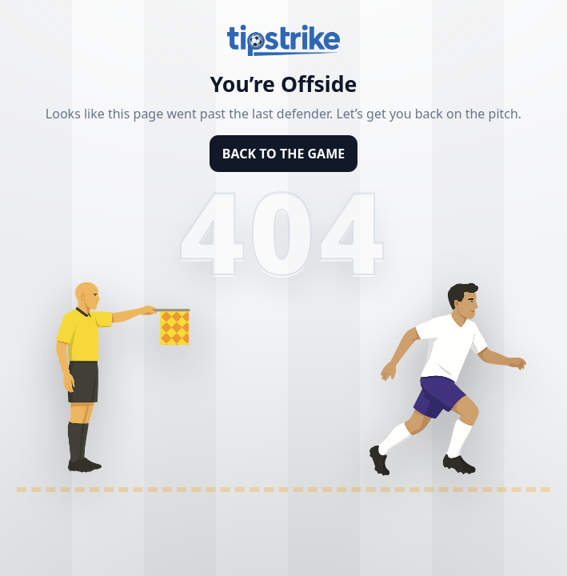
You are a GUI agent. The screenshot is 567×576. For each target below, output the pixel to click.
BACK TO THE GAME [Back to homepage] (283, 153)
